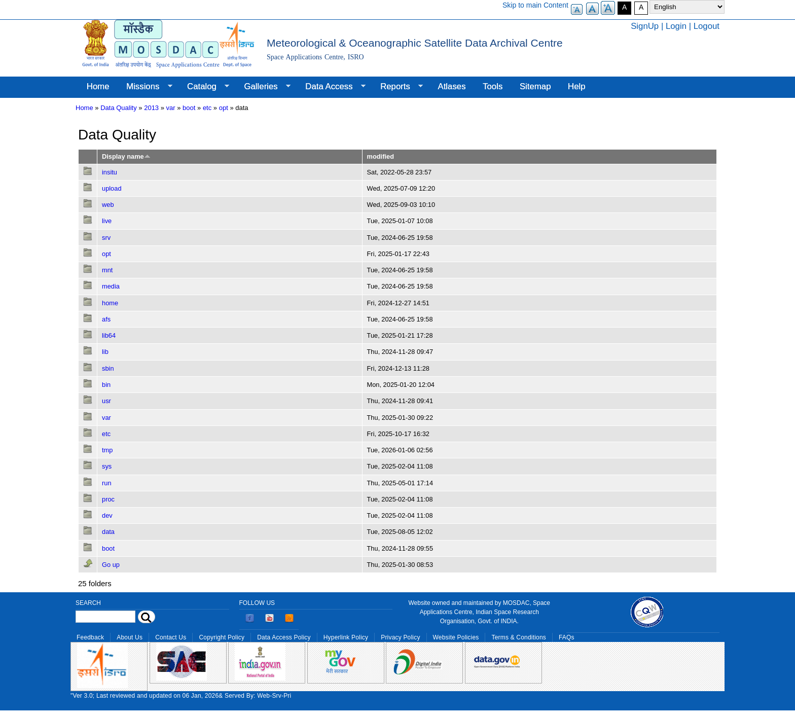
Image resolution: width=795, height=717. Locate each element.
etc (207, 108)
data (108, 531)
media (111, 286)
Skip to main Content (535, 5)
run (107, 483)
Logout (706, 26)
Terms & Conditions (518, 637)
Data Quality (118, 108)
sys (107, 466)
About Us (129, 637)
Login (676, 26)
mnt (107, 270)
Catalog (203, 87)
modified (380, 156)
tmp (107, 450)
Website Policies (456, 637)
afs (106, 319)
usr (106, 401)
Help (577, 86)
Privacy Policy (400, 637)
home (110, 303)
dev (107, 515)
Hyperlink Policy (345, 637)
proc (108, 499)
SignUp (645, 26)
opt (223, 108)
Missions (145, 87)
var (170, 108)
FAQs (566, 637)
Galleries (263, 87)
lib (105, 351)
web (108, 204)
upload (112, 188)
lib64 (109, 335)
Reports (397, 87)
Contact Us (170, 637)
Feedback (90, 637)
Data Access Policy (284, 637)
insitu (109, 172)
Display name (126, 156)
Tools (492, 86)
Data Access (331, 87)
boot (189, 108)
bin (106, 384)
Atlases (452, 86)
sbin (108, 368)
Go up (111, 564)
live (107, 221)
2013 (151, 108)
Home (98, 86)
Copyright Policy (221, 637)
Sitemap (535, 86)
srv (106, 237)
